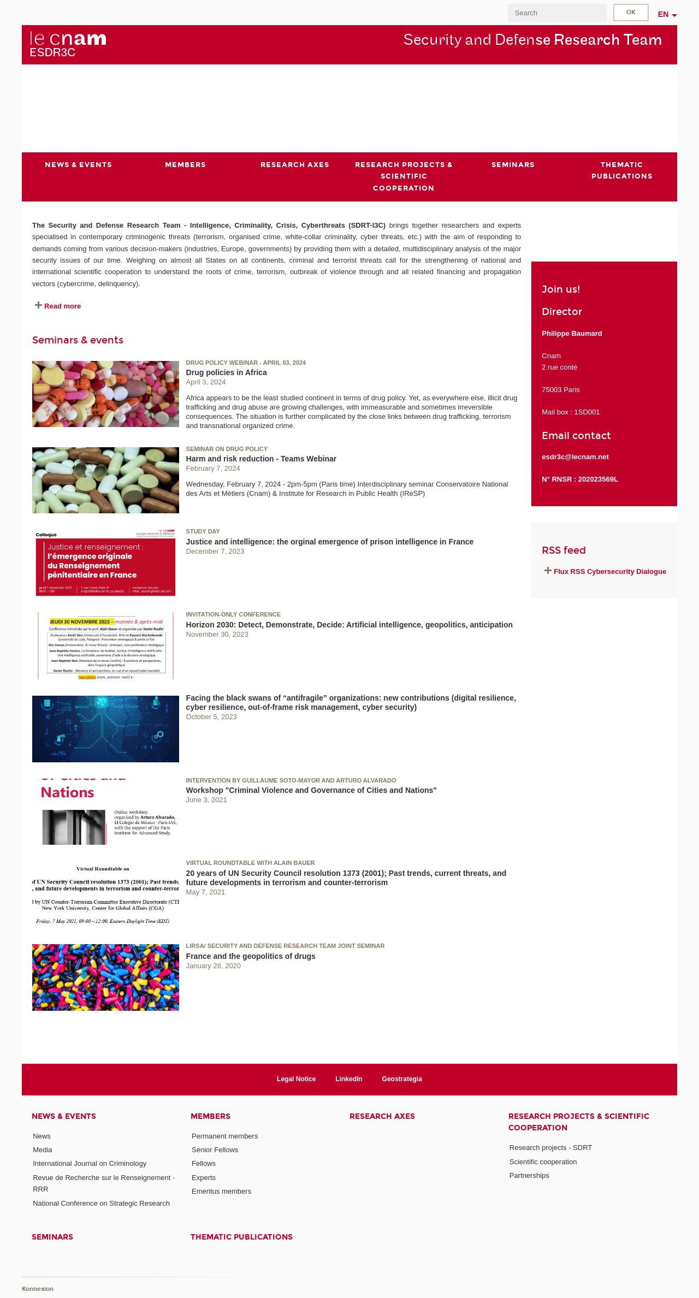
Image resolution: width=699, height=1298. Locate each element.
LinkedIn (348, 1079)
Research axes (382, 1116)
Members (210, 1116)
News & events (64, 1116)
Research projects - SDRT (551, 1147)
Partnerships (529, 1175)
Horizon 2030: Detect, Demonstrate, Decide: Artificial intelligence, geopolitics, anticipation (349, 624)
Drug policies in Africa (226, 372)
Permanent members (225, 1136)
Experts (204, 1177)
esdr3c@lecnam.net (575, 457)
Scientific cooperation (543, 1161)
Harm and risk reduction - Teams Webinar (261, 458)
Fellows (204, 1163)
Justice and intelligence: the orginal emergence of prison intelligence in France (330, 541)
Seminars (52, 1237)
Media (42, 1150)
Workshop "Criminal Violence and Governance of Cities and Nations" (311, 790)
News (42, 1136)
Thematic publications (242, 1237)
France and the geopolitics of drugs (251, 955)
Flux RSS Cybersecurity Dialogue (610, 571)
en (663, 14)
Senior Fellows (215, 1150)
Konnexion (38, 1288)
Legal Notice (296, 1079)
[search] (557, 13)
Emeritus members (221, 1191)
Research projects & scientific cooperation (578, 1122)
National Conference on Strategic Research (101, 1203)
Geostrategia (402, 1079)
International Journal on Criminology (89, 1163)
